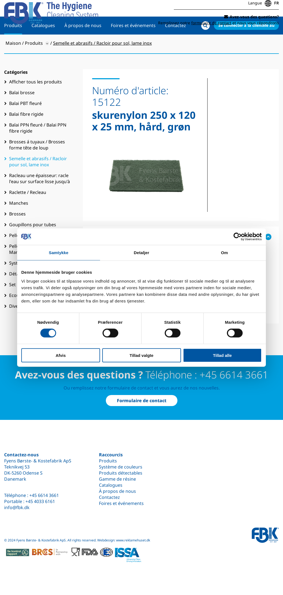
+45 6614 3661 (44, 495)
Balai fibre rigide (26, 132)
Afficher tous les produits (35, 100)
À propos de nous (82, 43)
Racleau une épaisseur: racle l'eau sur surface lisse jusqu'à (39, 196)
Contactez (175, 43)
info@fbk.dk (17, 507)
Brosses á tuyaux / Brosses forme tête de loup (37, 163)
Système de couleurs (120, 467)
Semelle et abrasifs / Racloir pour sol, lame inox (38, 179)
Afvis (61, 355)
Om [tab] (224, 252)
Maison (13, 61)
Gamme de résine (117, 479)
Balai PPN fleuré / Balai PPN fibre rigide (37, 146)
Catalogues (43, 43)
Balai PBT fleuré (25, 121)
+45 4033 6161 (40, 501)
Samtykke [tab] (59, 252)
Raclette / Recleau (27, 210)
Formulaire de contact (141, 400)
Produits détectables (120, 473)
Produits (13, 43)
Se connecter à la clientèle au (246, 43)
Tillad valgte (141, 355)
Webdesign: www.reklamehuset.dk (123, 540)
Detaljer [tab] (141, 252)
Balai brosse (22, 110)
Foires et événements (133, 43)
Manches (18, 221)
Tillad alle (222, 355)
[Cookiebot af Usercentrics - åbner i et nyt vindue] (237, 237)
